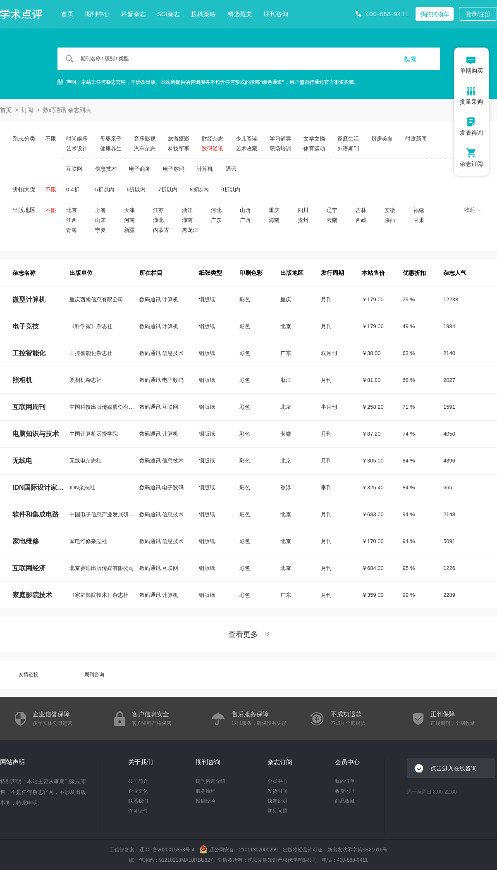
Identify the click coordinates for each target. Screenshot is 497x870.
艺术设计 (77, 148)
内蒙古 (161, 230)
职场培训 (280, 148)
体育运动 (314, 148)
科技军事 (178, 148)
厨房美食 (382, 139)
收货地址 (345, 791)
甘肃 (418, 220)
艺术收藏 (246, 148)
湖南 (187, 220)
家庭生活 (348, 139)
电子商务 (140, 169)
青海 (71, 230)
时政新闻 (416, 139)
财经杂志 (212, 139)
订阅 (27, 110)
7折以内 (167, 189)
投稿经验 (205, 801)
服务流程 (205, 791)
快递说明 (277, 801)
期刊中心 (97, 13)
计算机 (205, 169)
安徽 (390, 210)
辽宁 (332, 210)
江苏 (158, 210)
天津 (129, 210)
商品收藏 (345, 801)
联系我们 (138, 801)
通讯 (231, 169)
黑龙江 (190, 230)
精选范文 (239, 13)
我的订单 (345, 781)
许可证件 (138, 811)
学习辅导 (280, 139)
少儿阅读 (246, 139)
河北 (216, 210)
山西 (245, 210)
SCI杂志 (168, 13)
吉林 (361, 210)
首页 (67, 13)
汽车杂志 (144, 148)
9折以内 (230, 189)
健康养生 (111, 148)
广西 (245, 220)
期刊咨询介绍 (210, 781)
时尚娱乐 (77, 139)
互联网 (74, 169)
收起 (472, 210)
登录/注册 (478, 14)
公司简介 (138, 781)
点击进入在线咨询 (453, 768)
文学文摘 (314, 139)
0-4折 (72, 189)
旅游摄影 (178, 139)
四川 (303, 210)
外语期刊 (348, 148)
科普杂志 (133, 13)
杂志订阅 (280, 761)
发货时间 (277, 791)
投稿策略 (203, 13)
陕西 (390, 220)
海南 (274, 220)
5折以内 (104, 189)
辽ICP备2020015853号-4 (166, 850)
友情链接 (28, 674)
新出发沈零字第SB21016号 (357, 850)
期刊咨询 (275, 13)
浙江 (187, 210)
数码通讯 (212, 148)
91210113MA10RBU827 (186, 860)
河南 (129, 220)
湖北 (158, 220)
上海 (100, 210)
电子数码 (173, 169)
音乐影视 (144, 139)
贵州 (303, 220)
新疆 (129, 230)
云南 (332, 220)
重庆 (274, 210)
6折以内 (136, 189)
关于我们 (140, 761)
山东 (100, 220)
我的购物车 (434, 14)
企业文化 (138, 791)
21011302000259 (258, 850)
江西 (71, 220)
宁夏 (100, 230)
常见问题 (277, 811)
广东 (216, 220)
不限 (50, 139)
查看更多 (248, 634)
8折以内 (199, 189)
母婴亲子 (111, 139)
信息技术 (106, 169)
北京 (71, 210)
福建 (418, 210)
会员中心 (277, 781)
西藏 (361, 220)
